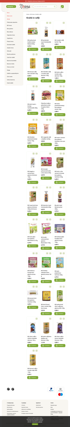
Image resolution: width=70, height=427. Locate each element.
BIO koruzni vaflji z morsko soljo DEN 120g (32, 370)
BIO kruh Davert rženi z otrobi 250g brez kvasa (46, 306)
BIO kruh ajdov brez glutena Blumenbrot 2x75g (33, 238)
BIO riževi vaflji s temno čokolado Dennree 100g (59, 338)
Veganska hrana (11, 35)
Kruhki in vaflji (38, 14)
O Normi (23, 405)
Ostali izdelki (10, 83)
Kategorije (11, 6)
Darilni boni (38, 405)
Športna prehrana (11, 54)
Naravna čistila (10, 63)
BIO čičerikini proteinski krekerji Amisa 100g (32, 139)
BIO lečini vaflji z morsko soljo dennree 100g (59, 74)
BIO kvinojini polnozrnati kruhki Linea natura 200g (46, 170)
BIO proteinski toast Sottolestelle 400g (46, 42)
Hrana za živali (10, 67)
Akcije (8, 19)
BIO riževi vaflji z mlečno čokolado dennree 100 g (32, 338)
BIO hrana (9, 25)
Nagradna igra (54, 405)
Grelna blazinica (11, 79)
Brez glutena (10, 28)
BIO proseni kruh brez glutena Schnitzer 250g (32, 300)
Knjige (8, 70)
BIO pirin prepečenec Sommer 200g (58, 273)
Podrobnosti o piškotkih (37, 422)
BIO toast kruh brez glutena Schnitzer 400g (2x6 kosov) (33, 207)
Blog (51, 407)
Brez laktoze (10, 32)
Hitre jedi (9, 51)
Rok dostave (9, 407)
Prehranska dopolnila (12, 22)
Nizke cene (9, 16)
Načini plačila (10, 409)
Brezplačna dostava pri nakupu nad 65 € (35, 1)
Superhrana (10, 38)
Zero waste (9, 76)
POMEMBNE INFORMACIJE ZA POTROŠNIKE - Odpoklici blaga (56, 413)
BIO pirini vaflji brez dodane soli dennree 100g (46, 338)
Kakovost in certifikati (26, 409)
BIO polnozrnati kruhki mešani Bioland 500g (32, 42)
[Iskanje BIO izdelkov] (43, 6)
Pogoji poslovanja (10, 405)
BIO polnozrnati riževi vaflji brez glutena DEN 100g (59, 306)
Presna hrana (10, 41)
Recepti (52, 409)
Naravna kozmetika (11, 60)
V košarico (32, 49)
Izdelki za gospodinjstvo (13, 73)
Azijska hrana (10, 47)
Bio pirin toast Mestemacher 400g (58, 207)
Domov (27, 14)
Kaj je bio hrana (25, 407)
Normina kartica (39, 407)
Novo (8, 12)
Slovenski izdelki (11, 44)
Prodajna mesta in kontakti (27, 413)
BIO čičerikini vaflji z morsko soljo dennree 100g (46, 73)
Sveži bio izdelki (11, 57)
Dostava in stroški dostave (12, 411)
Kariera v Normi (25, 411)
